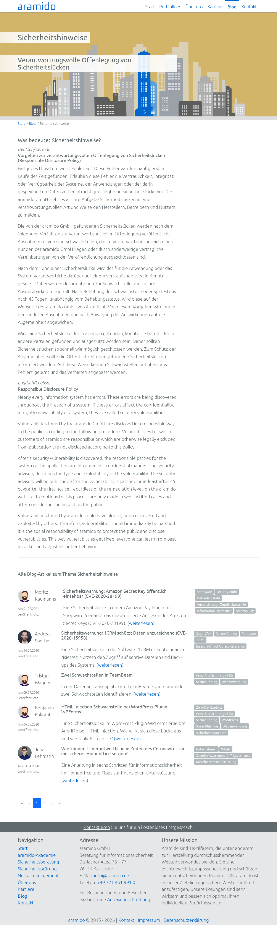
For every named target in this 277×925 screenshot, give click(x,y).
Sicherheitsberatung (38, 861)
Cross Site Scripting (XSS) (214, 675)
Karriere (215, 6)
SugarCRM (203, 633)
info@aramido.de (111, 875)
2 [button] (44, 802)
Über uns (194, 6)
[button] (170, 7)
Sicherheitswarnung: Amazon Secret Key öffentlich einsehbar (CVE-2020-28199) (115, 593)
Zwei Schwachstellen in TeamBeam (97, 674)
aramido (76, 920)
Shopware (204, 592)
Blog (232, 6)
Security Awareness (210, 755)
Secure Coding (226, 633)
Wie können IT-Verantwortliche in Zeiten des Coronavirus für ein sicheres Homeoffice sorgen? (123, 750)
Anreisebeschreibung (128, 899)
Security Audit (226, 592)
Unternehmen (206, 749)
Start (150, 6)
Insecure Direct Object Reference (220, 646)
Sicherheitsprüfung (37, 868)
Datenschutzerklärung (186, 920)
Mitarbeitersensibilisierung (216, 762)
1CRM (200, 640)
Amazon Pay (245, 611)
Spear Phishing (207, 726)
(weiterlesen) (141, 623)
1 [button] (37, 802)
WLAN (225, 749)
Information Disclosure (214, 611)
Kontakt (249, 6)
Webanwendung (234, 682)
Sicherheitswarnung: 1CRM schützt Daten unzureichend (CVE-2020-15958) (124, 635)
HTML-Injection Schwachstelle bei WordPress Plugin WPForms (114, 709)
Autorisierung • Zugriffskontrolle (221, 604)
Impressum (149, 920)
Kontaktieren (97, 827)
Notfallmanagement (38, 875)
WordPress (230, 720)
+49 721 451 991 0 (116, 882)
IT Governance (239, 755)
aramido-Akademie (37, 855)
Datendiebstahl (208, 598)
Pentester (249, 633)
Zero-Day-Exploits (209, 707)
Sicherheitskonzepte (211, 733)
